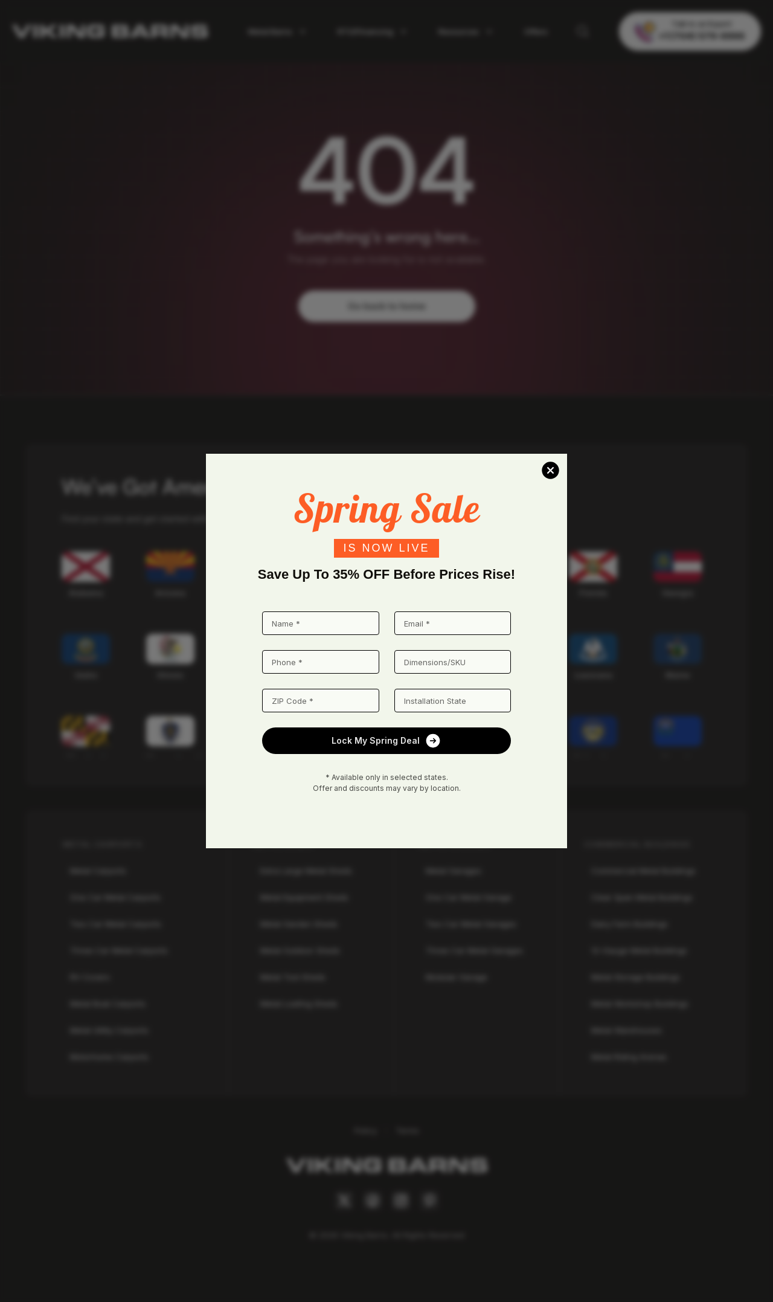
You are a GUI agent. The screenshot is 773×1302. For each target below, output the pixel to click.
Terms (407, 1130)
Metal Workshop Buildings (639, 1003)
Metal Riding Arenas (629, 1057)
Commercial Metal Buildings (643, 870)
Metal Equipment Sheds (304, 897)
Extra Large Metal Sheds (306, 870)
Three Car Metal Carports (119, 950)
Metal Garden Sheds (299, 924)
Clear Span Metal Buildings (642, 897)
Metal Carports (98, 870)
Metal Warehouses (626, 1030)
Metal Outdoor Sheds (300, 950)
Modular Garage (456, 977)
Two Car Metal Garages (471, 924)
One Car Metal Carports (115, 897)
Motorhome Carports (109, 1057)
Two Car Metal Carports (115, 924)
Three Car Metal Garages (474, 950)
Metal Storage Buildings (635, 977)
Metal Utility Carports (109, 1030)
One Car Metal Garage (469, 897)
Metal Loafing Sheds (299, 1003)
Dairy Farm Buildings (629, 924)
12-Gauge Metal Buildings (639, 950)
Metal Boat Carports (108, 1003)
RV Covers (90, 977)
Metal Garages (453, 870)
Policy (365, 1130)
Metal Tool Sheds (293, 977)
